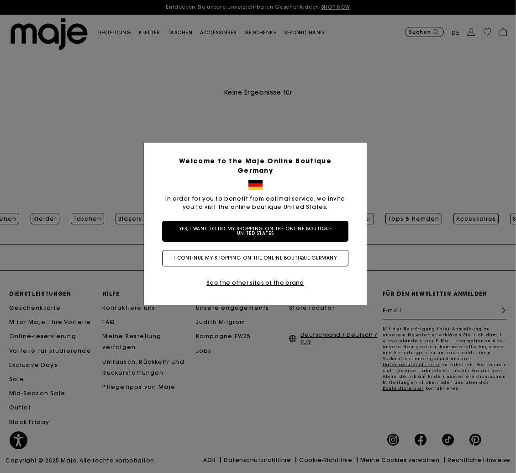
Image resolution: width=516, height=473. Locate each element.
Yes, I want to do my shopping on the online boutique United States (258, 231)
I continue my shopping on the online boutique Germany (257, 258)
